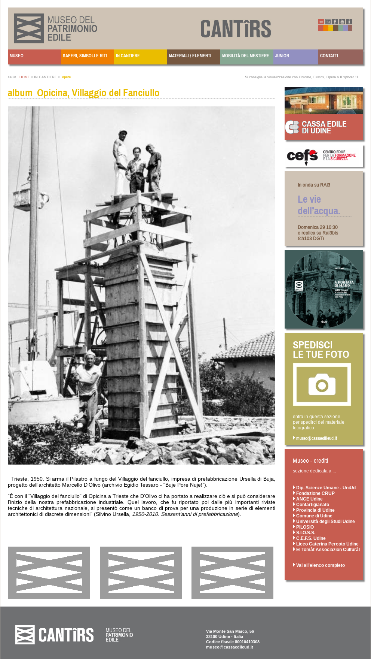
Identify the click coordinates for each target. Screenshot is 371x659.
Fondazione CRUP (314, 493)
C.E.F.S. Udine (309, 538)
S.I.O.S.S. (304, 532)
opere (66, 77)
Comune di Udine (312, 516)
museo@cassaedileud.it (315, 438)
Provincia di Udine (314, 510)
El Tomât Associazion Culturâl (326, 549)
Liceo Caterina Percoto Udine (326, 544)
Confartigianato (311, 504)
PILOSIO (303, 527)
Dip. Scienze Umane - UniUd (324, 487)
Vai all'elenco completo (319, 565)
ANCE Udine (308, 499)
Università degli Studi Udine (324, 521)
